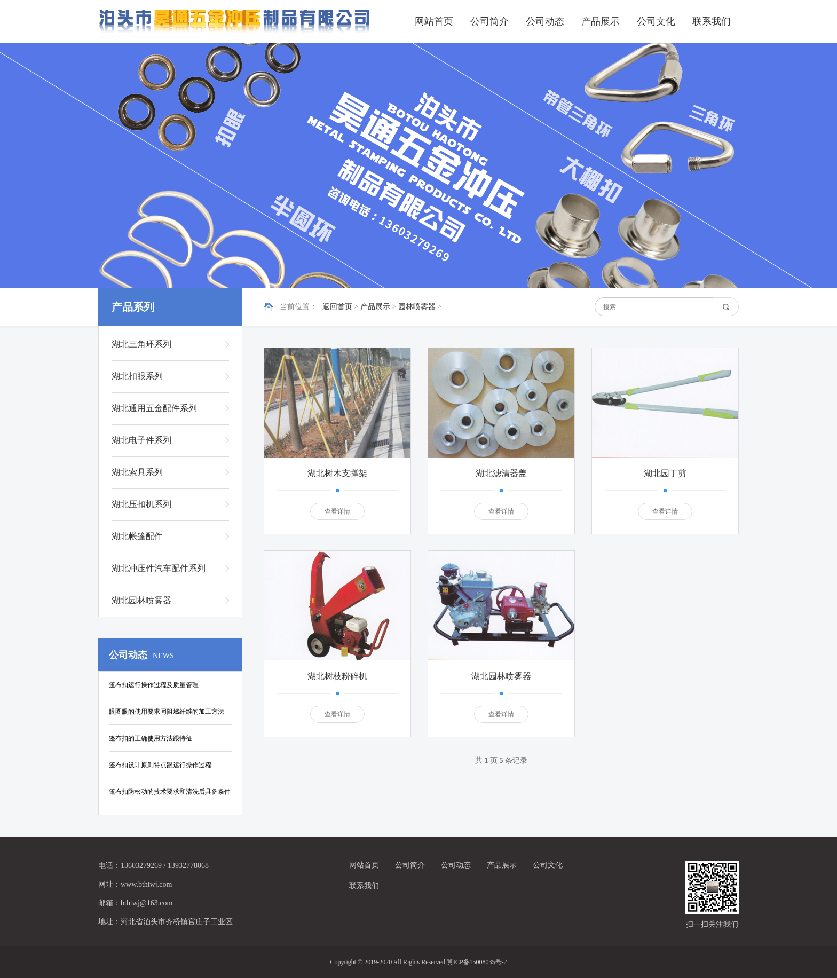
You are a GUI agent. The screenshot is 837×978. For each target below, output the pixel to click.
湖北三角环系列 (141, 344)
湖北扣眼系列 (137, 376)
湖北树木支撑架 (337, 473)
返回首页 (337, 307)
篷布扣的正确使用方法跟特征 (150, 738)
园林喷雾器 (417, 307)
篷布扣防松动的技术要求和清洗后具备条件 (170, 791)
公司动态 (545, 21)
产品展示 (600, 21)
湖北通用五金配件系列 (154, 408)
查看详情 (337, 511)
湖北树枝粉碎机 (337, 676)
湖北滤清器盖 (501, 473)
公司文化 (656, 21)
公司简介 (489, 21)
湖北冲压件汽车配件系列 (159, 568)
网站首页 (434, 21)
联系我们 (711, 21)
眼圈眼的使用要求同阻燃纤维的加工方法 (166, 711)
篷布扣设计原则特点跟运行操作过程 (160, 765)
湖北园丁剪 (665, 473)
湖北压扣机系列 (141, 504)
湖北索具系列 (137, 472)
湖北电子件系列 (141, 440)
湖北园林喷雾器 (141, 600)
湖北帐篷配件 (137, 536)
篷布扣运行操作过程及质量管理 (154, 685)
